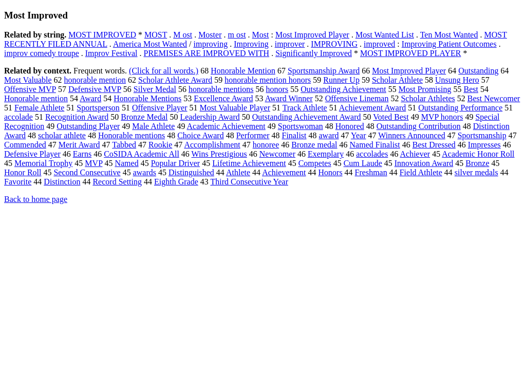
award (329, 135)
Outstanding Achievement (343, 89)
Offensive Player (159, 107)
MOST (155, 34)
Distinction (62, 181)
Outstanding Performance (460, 107)
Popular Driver (175, 163)
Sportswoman (300, 126)
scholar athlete (62, 135)
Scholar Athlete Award (175, 80)
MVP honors (442, 117)
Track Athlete (305, 107)
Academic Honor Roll (478, 154)
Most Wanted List (384, 34)
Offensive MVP (30, 89)
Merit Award (79, 144)
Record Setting (117, 181)
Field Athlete (421, 172)
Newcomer (277, 154)
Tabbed (124, 144)
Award (90, 98)
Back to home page (35, 199)
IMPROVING (334, 44)
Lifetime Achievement (249, 163)
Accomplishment (212, 144)
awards (144, 172)
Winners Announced (411, 135)
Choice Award (200, 135)
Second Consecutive (86, 172)
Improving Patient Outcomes (449, 44)
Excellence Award (223, 98)
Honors (330, 172)
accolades (372, 154)
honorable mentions (221, 89)
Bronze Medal (144, 117)
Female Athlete (39, 107)
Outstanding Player (88, 126)
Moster (209, 34)
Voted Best (390, 117)
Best (470, 89)
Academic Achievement (226, 126)
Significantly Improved (313, 53)
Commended (25, 144)
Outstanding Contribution (419, 126)
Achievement (284, 172)
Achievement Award (372, 107)
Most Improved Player (312, 34)
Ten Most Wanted (449, 34)
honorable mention (95, 80)
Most (260, 34)
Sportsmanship (482, 135)
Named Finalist (375, 144)
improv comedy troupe (41, 53)
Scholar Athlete (397, 80)
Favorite (17, 181)
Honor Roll (22, 172)
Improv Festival (111, 53)
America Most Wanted (150, 44)
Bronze (477, 163)
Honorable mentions (131, 135)
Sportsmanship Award (324, 70)
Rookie (160, 144)
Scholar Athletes (428, 98)
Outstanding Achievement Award (306, 117)
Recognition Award (76, 117)
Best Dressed (434, 144)
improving (210, 44)
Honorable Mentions (147, 98)
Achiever (415, 154)
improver (290, 44)
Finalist (294, 135)
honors (277, 89)
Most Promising (425, 89)
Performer (253, 135)
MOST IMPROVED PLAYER (410, 53)
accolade (18, 117)
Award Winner (289, 98)
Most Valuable (28, 80)
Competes (314, 163)
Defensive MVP (94, 89)
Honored (349, 126)
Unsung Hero (457, 80)
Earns (82, 154)
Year (358, 135)
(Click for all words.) (163, 70)
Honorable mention (36, 98)
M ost (182, 34)
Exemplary (326, 154)
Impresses (484, 144)
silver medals (476, 172)
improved (379, 44)
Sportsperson (98, 107)
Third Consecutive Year (249, 181)
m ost (237, 34)
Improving (251, 44)
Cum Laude (363, 163)
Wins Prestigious (219, 154)
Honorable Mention (243, 70)
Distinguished (191, 172)
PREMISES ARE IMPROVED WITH (207, 53)
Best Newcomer (493, 98)
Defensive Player (32, 154)
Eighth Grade (176, 181)
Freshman (371, 172)
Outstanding (478, 70)
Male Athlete (153, 126)
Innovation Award (424, 163)
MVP (93, 163)
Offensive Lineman (357, 98)
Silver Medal (155, 89)
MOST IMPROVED (102, 34)
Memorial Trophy (43, 163)
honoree (266, 144)
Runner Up (341, 80)
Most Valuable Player (235, 107)
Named (126, 163)
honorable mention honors (267, 80)
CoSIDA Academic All (141, 154)
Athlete (238, 172)
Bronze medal (314, 144)
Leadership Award (209, 117)
